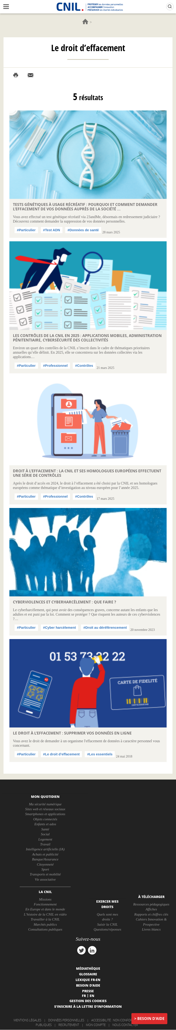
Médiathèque (88, 968)
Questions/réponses (107, 929)
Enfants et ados (45, 824)
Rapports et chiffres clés (151, 914)
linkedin (92, 950)
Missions (45, 899)
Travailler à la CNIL (45, 919)
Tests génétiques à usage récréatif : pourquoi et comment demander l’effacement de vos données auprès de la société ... (85, 207)
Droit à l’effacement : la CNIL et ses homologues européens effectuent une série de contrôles (87, 473)
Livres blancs (151, 929)
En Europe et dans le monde (45, 909)
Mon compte (96, 1025)
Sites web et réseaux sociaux (45, 809)
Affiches (151, 909)
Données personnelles (66, 1020)
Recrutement (68, 1025)
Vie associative (45, 879)
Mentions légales (27, 1020)
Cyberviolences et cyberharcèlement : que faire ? (64, 602)
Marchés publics (45, 924)
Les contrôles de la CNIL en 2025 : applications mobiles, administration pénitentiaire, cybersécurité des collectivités (87, 338)
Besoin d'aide (151, 1018)
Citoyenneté (45, 864)
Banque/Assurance (45, 859)
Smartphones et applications (45, 814)
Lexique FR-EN (88, 979)
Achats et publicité (45, 854)
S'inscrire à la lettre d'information (88, 1006)
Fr (84, 995)
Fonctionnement (45, 904)
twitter (81, 950)
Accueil (85, 21)
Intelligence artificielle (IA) (45, 849)
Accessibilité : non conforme (114, 1020)
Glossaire (88, 974)
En (92, 995)
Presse (88, 990)
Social (45, 834)
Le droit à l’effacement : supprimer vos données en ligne (72, 733)
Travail (45, 844)
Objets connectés (45, 819)
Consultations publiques (45, 929)
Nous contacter (125, 1025)
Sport (45, 869)
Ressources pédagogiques (151, 904)
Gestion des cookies (88, 1000)
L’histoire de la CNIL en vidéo (45, 914)
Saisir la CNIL (107, 924)
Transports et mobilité (45, 874)
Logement (45, 839)
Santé (45, 829)
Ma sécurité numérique (45, 804)
